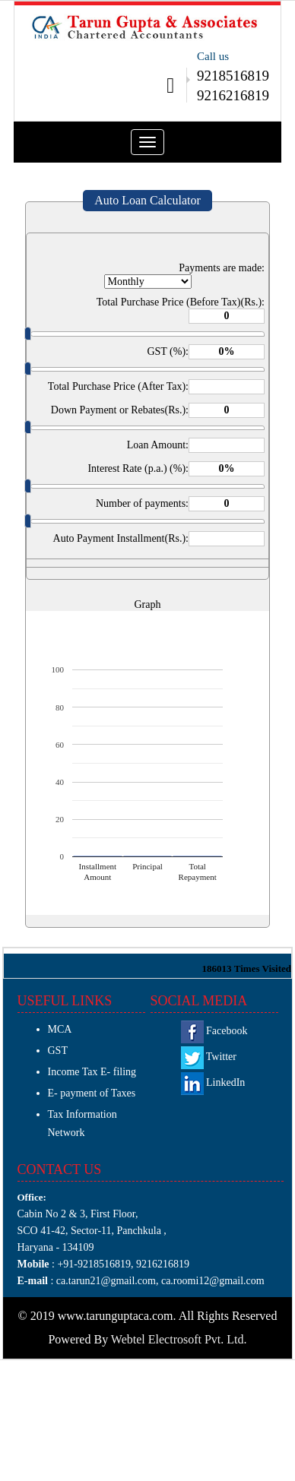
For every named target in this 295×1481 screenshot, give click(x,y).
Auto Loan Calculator (147, 200)
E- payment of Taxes (92, 1093)
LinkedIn (213, 1082)
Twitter (208, 1056)
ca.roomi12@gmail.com (213, 1280)
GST (58, 1050)
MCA (60, 1029)
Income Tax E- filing (92, 1072)
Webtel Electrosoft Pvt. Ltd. (179, 1339)
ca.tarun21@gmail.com (104, 1280)
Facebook (214, 1030)
